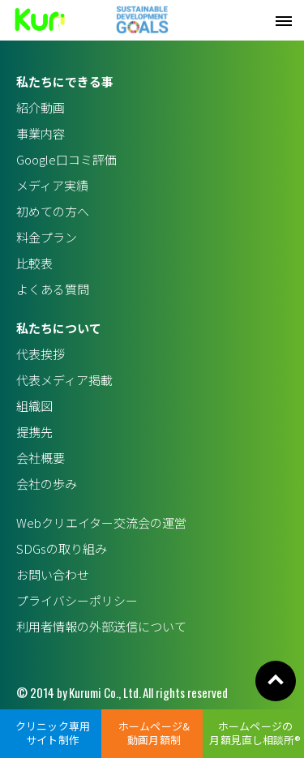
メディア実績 (52, 185)
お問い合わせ (52, 574)
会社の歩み (46, 483)
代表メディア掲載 (64, 379)
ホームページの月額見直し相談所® (255, 732)
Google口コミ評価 (66, 159)
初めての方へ (52, 211)
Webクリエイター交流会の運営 (101, 522)
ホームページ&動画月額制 (154, 732)
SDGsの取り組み (61, 548)
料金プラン (46, 237)
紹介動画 (40, 107)
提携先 (34, 431)
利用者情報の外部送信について (101, 626)
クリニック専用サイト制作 (52, 732)
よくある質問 (52, 289)
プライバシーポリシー (77, 600)
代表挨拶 (40, 353)
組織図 (34, 405)
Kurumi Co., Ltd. (105, 692)
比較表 (34, 263)
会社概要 (40, 457)
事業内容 (40, 133)
